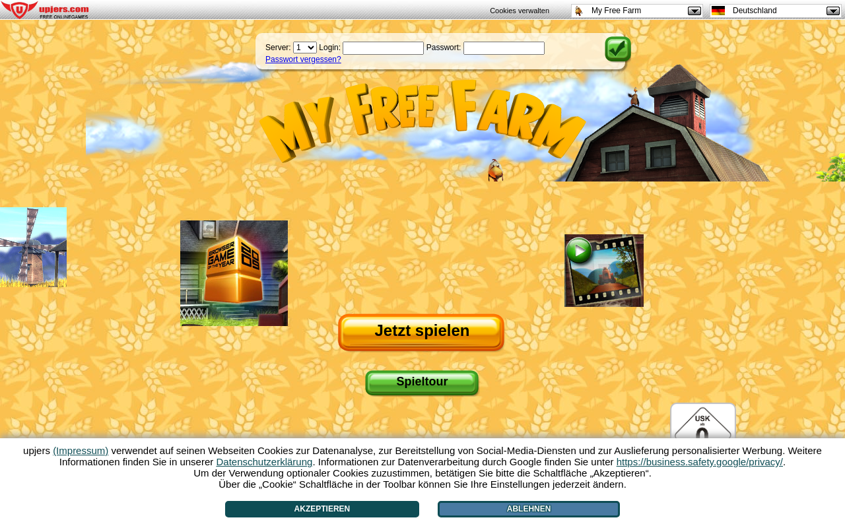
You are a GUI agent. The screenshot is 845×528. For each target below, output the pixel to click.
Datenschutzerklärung (264, 461)
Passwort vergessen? (303, 59)
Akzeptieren (322, 508)
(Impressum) (80, 450)
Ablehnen (529, 508)
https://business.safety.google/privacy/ (700, 461)
